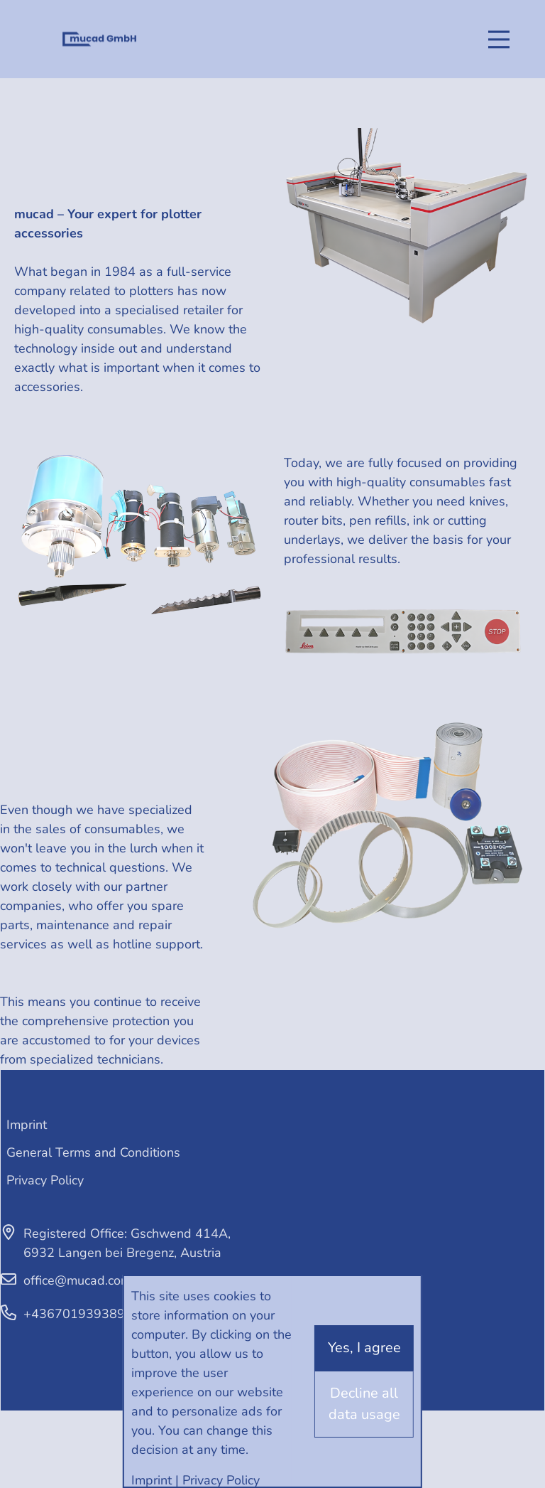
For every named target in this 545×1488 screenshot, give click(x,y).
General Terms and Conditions (93, 1152)
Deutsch (28, 28)
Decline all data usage (364, 1403)
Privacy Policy (45, 1180)
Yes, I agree (364, 1347)
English (28, 49)
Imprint (26, 1124)
